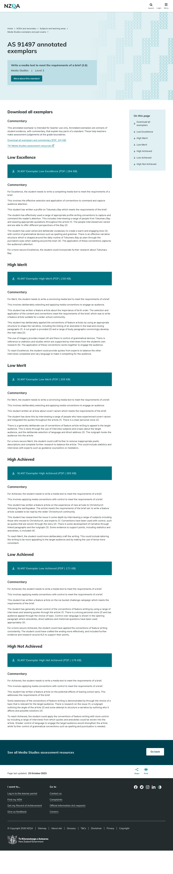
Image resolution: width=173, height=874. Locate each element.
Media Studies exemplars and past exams (26, 32)
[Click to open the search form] (151, 6)
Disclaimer (96, 828)
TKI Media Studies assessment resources (31, 145)
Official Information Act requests (67, 805)
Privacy (110, 828)
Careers (54, 811)
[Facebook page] (136, 787)
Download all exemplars (142, 123)
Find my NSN (14, 799)
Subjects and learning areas (53, 28)
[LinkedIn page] (154, 787)
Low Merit (140, 144)
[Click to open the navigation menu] (166, 6)
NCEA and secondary (26, 28)
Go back (155, 751)
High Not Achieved (145, 164)
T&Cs (83, 828)
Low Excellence (143, 131)
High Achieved (143, 151)
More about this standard (27, 78)
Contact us (56, 793)
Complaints (56, 799)
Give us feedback (17, 811)
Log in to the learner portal (22, 793)
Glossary (71, 828)
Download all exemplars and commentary (36, 140)
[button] (136, 771)
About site (56, 828)
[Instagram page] (148, 787)
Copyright (124, 828)
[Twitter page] (142, 787)
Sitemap (42, 828)
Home (10, 28)
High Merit (141, 138)
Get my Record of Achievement (24, 805)
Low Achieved (142, 157)
